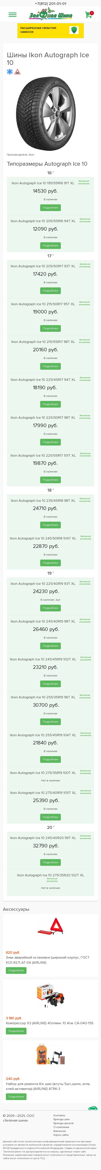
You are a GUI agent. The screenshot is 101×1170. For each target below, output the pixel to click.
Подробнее (50, 207)
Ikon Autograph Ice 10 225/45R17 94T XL (43, 379)
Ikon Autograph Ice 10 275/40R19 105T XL (43, 793)
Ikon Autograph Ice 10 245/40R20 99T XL (43, 838)
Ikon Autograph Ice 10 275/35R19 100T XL (43, 773)
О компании (61, 1127)
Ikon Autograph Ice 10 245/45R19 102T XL (43, 659)
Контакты (59, 1115)
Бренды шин (62, 1119)
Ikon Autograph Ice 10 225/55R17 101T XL (43, 455)
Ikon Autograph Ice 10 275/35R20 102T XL (50, 875)
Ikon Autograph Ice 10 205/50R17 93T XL (43, 266)
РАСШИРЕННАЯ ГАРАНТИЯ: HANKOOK (38, 30)
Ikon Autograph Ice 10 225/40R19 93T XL (43, 583)
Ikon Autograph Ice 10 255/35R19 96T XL (43, 697)
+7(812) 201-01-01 (50, 3)
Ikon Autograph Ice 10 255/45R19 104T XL (43, 735)
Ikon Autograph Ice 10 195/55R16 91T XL (43, 183)
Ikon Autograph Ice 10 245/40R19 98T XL (43, 621)
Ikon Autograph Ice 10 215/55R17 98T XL (43, 342)
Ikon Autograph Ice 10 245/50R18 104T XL (43, 538)
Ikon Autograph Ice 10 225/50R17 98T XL (43, 417)
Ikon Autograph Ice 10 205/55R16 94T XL (43, 221)
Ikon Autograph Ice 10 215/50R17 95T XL (43, 304)
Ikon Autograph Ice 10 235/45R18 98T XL (43, 500)
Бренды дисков (64, 1123)
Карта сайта (61, 1135)
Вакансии (60, 1131)
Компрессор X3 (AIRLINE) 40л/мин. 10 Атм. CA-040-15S (49, 1023)
